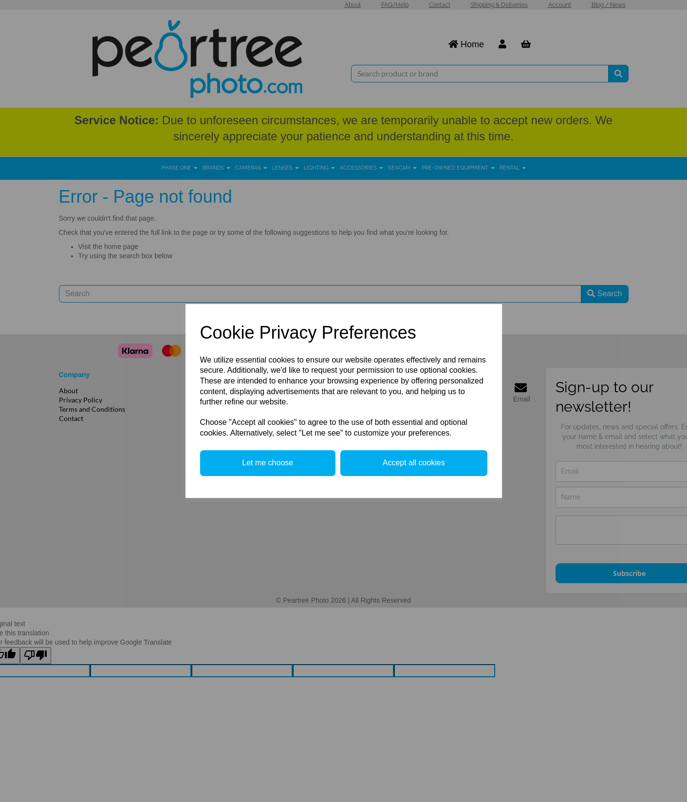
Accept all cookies (414, 462)
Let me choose (267, 462)
